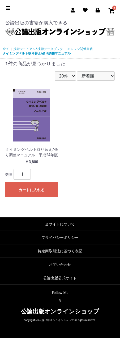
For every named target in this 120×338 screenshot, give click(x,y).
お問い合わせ (60, 264)
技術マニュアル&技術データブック (38, 49)
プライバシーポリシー (60, 237)
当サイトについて (60, 224)
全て (6, 49)
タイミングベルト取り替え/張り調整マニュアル (37, 53)
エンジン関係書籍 (80, 49)
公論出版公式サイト (60, 278)
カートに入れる (32, 190)
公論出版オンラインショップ (60, 311)
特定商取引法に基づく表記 (60, 251)
